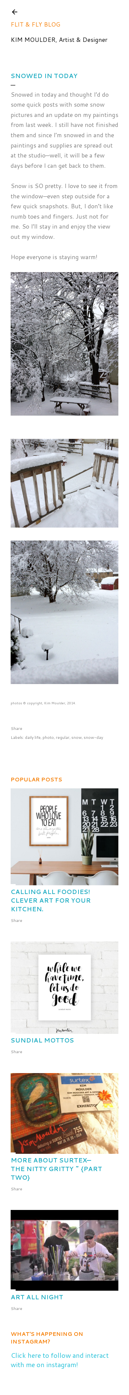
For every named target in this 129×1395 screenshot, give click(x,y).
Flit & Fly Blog (35, 24)
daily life (33, 737)
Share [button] (16, 728)
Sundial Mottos (42, 1040)
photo (48, 737)
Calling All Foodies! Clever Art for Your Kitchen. (51, 900)
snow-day (93, 737)
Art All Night (37, 1297)
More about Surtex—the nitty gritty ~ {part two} (56, 1169)
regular (62, 737)
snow (76, 737)
